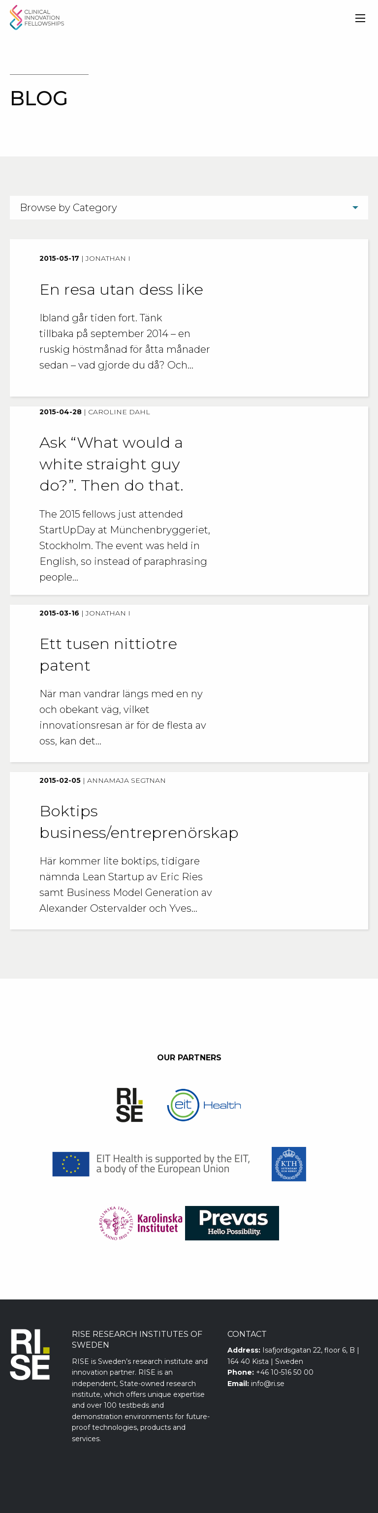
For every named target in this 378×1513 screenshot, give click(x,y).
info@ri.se (267, 1383)
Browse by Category (68, 208)
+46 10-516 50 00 (285, 1372)
